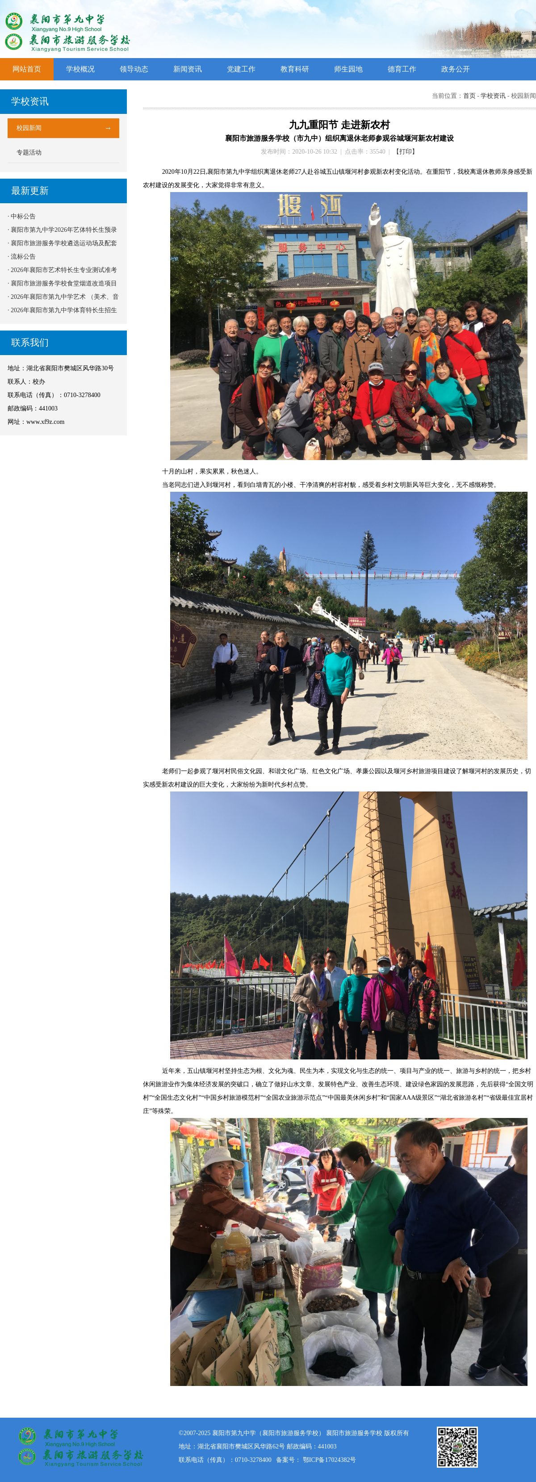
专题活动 (29, 152)
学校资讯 (493, 95)
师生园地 (348, 69)
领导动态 (134, 69)
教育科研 (295, 69)
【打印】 (405, 151)
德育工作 (402, 69)
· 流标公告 (22, 256)
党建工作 (241, 69)
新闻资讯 (187, 69)
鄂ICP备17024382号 (329, 1460)
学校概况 (80, 69)
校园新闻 (29, 128)
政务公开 (455, 69)
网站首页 (27, 69)
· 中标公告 (22, 216)
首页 (469, 95)
